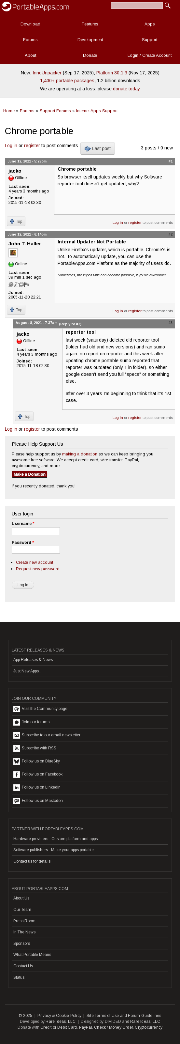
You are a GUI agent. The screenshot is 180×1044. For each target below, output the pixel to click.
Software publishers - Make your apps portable (53, 850)
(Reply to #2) (70, 324)
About (30, 55)
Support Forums (55, 110)
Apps (150, 24)
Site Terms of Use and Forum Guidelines (124, 1015)
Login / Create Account (150, 55)
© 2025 (25, 1015)
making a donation (79, 454)
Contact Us (23, 966)
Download (30, 24)
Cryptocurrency (148, 1027)
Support (149, 39)
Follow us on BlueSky (36, 761)
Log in (11, 145)
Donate (90, 55)
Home (9, 110)
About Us (21, 898)
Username (23, 523)
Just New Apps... (27, 671)
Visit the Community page (40, 709)
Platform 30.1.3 (111, 72)
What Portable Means (32, 954)
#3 (171, 323)
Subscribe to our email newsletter (46, 735)
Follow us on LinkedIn (37, 787)
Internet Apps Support (97, 110)
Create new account (34, 562)
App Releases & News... (34, 659)
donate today (126, 88)
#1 (171, 161)
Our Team (22, 909)
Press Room (24, 921)
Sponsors (21, 943)
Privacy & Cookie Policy (59, 1015)
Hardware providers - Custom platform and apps (55, 839)
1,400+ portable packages (67, 80)
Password (23, 542)
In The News (24, 932)
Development (90, 39)
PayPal (85, 1027)
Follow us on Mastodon (38, 801)
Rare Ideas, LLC (61, 1021)
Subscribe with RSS (34, 748)
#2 (171, 234)
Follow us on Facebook (37, 774)
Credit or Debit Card (58, 1027)
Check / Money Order (113, 1027)
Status (18, 977)
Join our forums (31, 722)
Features (90, 24)
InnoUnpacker (47, 72)
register (32, 145)
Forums (30, 39)
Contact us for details (31, 861)
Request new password (38, 568)
